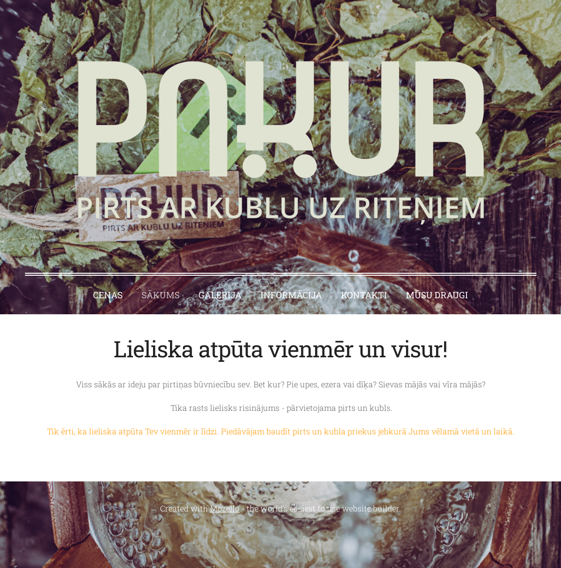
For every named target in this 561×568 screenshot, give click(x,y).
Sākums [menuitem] (161, 295)
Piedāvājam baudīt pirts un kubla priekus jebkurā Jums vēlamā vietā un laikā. (368, 431)
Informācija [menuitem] (291, 295)
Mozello (225, 508)
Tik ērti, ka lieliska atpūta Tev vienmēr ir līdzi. (134, 431)
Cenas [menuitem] (107, 295)
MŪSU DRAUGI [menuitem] (437, 295)
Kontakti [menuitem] (364, 295)
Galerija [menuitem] (220, 295)
